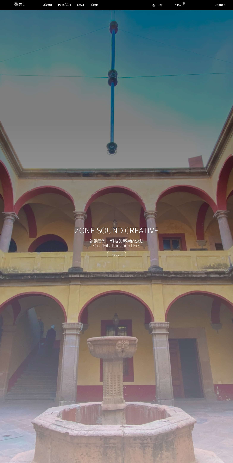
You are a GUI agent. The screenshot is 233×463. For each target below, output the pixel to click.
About (47, 4)
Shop (94, 4)
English (220, 4)
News (81, 4)
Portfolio (64, 4)
